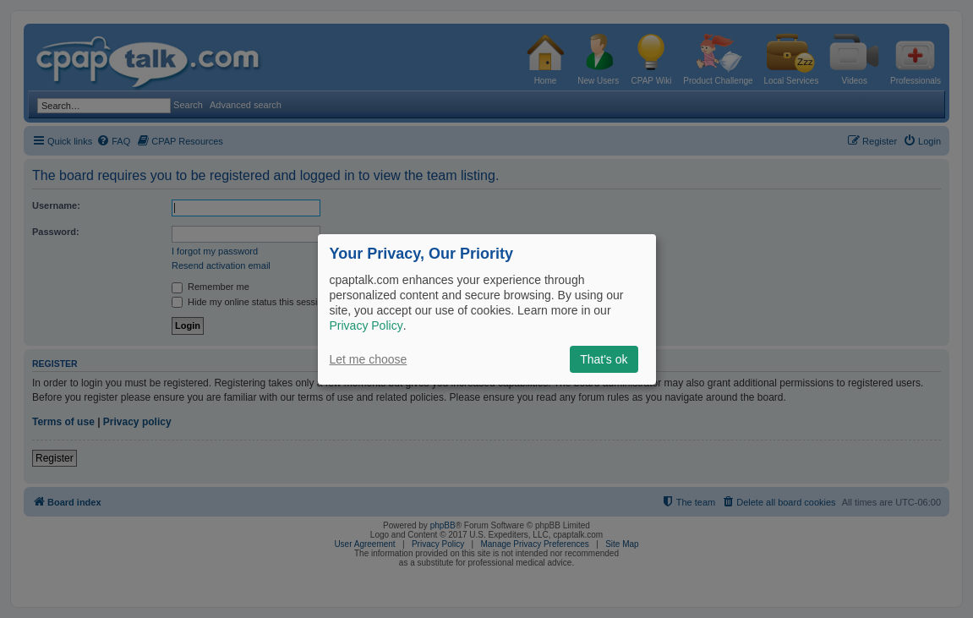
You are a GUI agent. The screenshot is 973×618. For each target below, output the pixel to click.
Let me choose (368, 359)
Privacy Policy (366, 325)
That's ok (603, 359)
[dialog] (487, 308)
